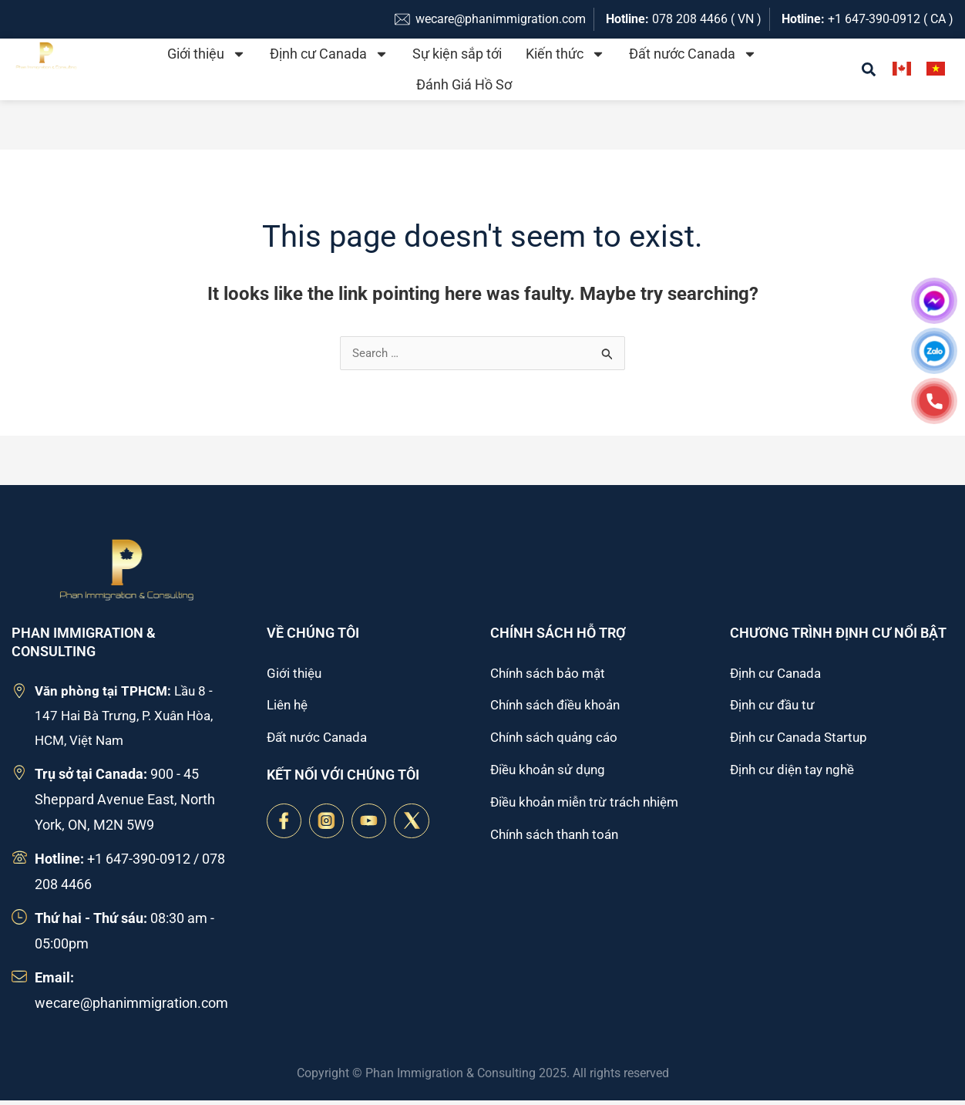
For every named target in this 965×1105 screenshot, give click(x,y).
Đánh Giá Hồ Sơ (464, 84)
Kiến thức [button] (565, 54)
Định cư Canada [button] (329, 54)
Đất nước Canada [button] (693, 54)
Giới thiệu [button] (206, 54)
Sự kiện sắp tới (457, 53)
